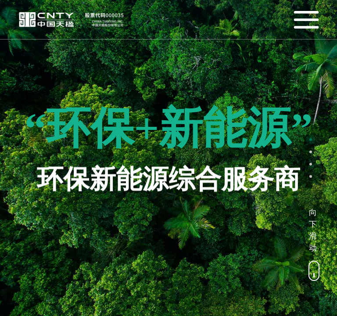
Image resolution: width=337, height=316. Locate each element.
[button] (310, 139)
